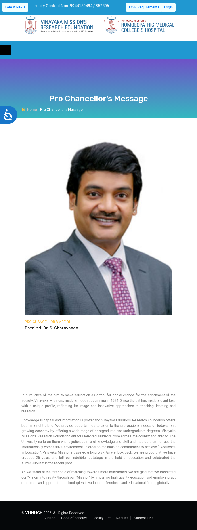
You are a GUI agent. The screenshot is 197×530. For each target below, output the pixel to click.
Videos (50, 518)
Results (122, 518)
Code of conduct (74, 518)
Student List (143, 518)
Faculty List (101, 518)
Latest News (15, 7)
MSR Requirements (144, 7)
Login (168, 7)
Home (32, 109)
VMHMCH (34, 512)
